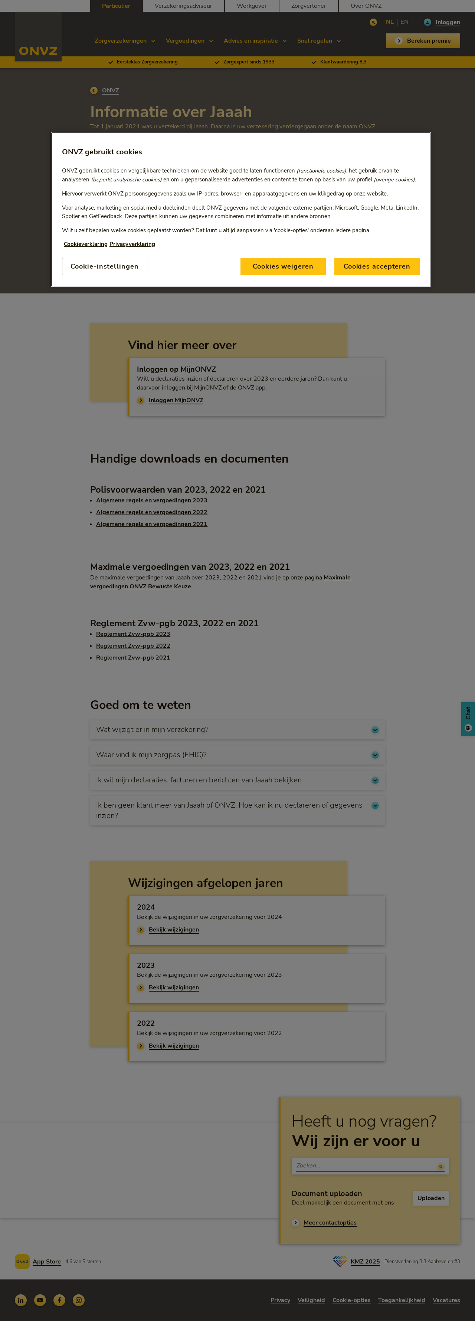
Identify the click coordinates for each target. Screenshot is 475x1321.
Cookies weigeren (283, 266)
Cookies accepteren (377, 266)
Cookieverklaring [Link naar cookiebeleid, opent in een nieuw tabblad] (86, 244)
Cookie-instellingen (104, 266)
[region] (241, 209)
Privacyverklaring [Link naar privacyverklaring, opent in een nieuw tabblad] (132, 244)
